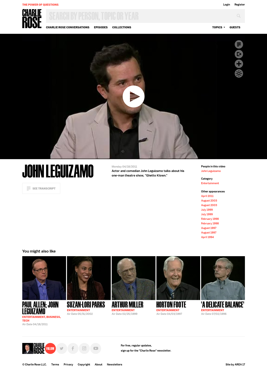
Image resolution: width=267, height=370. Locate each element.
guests (235, 27)
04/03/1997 (171, 308)
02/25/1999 (127, 308)
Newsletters (114, 364)
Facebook (73, 348)
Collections (121, 27)
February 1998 (210, 219)
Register (240, 4)
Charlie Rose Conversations (67, 27)
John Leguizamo (211, 171)
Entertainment (210, 183)
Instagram (84, 348)
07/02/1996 (222, 308)
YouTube (95, 348)
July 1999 (207, 210)
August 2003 (209, 200)
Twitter (61, 348)
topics (217, 27)
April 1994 (207, 237)
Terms (55, 364)
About (98, 364)
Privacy (68, 364)
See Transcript (43, 188)
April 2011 (207, 196)
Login (226, 4)
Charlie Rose (32, 19)
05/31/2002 (86, 308)
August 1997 (208, 228)
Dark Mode (239, 73)
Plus (239, 64)
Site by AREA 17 (235, 364)
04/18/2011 (44, 313)
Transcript (239, 44)
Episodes (101, 27)
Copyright (84, 364)
